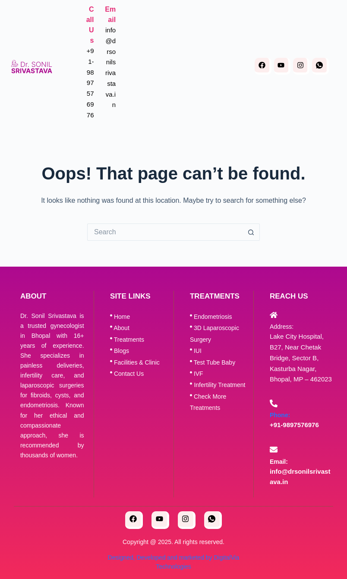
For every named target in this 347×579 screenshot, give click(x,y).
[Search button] (251, 232)
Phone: (280, 415)
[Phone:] (274, 403)
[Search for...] (165, 232)
